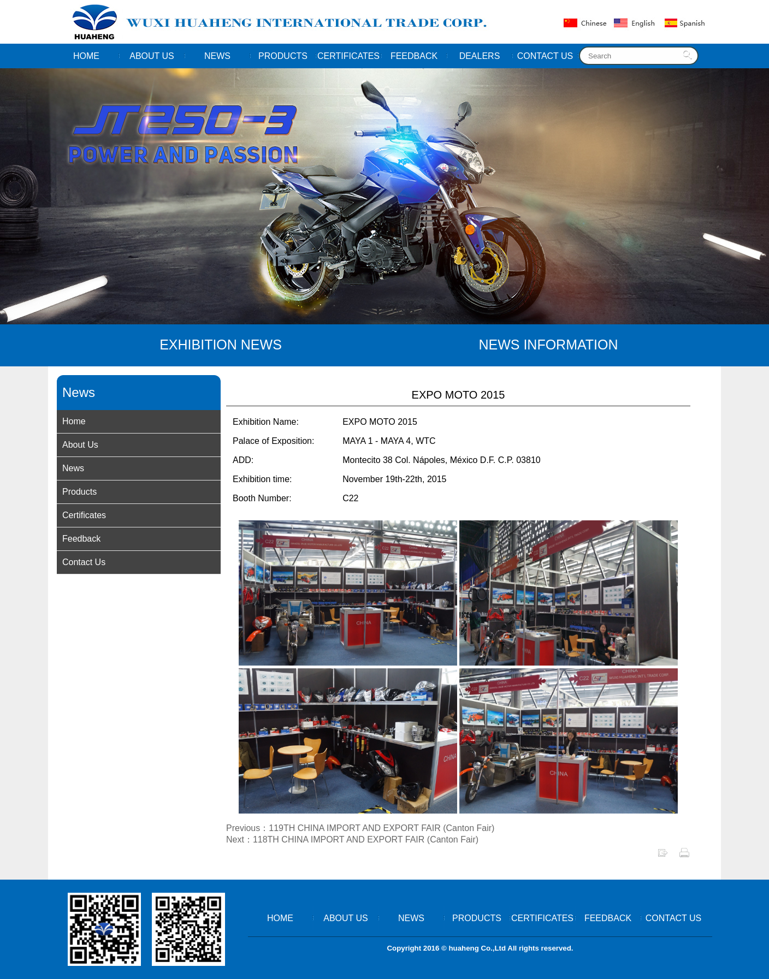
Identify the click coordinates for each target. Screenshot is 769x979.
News (73, 468)
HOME (86, 56)
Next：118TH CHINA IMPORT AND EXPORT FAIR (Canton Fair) (352, 839)
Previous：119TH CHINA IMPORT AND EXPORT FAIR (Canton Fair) (360, 828)
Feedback (81, 538)
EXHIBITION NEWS (220, 344)
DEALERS (479, 56)
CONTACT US (545, 56)
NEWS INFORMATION (548, 344)
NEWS (217, 56)
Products (79, 491)
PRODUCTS (282, 56)
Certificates (84, 515)
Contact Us (83, 562)
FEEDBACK (414, 56)
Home (74, 421)
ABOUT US (151, 56)
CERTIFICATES (348, 56)
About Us (80, 444)
